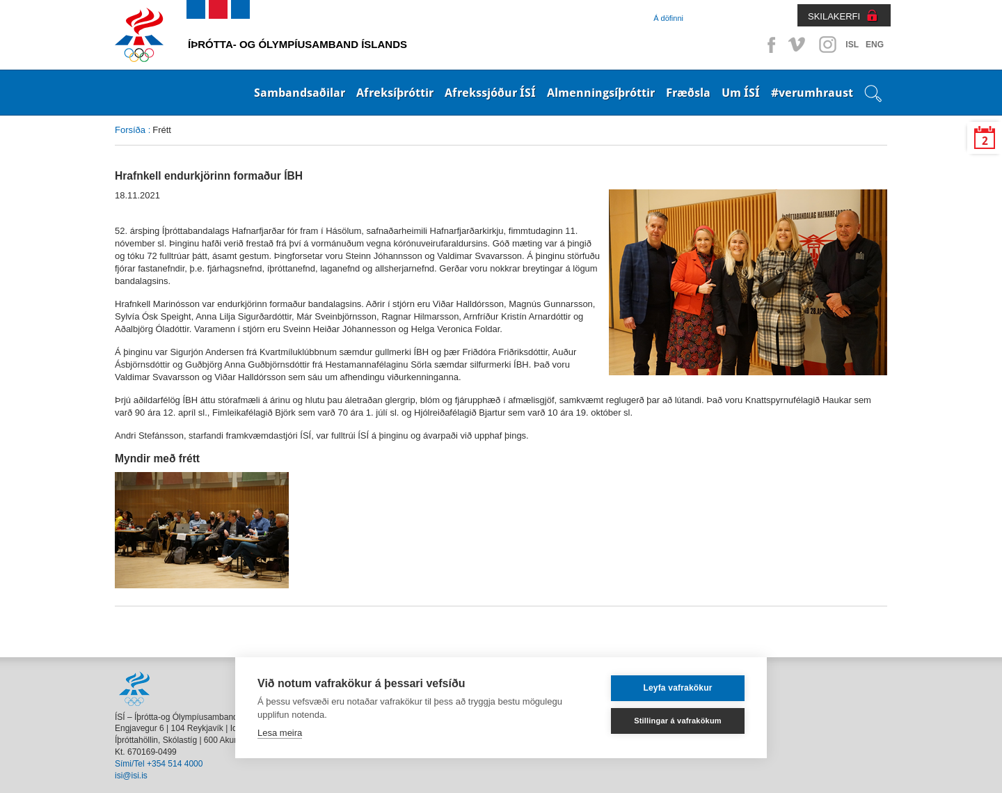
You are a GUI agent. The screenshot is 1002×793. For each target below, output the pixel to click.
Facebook (769, 44)
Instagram (827, 44)
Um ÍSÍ (741, 93)
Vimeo (798, 44)
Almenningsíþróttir (601, 93)
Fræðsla (688, 93)
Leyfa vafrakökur (677, 688)
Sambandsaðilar (299, 93)
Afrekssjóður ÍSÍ (490, 93)
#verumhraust (812, 93)
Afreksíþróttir (395, 93)
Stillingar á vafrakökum (678, 720)
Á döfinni (668, 18)
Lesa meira (279, 733)
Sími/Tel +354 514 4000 (158, 764)
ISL (852, 44)
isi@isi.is (131, 775)
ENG (875, 44)
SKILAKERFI (834, 16)
